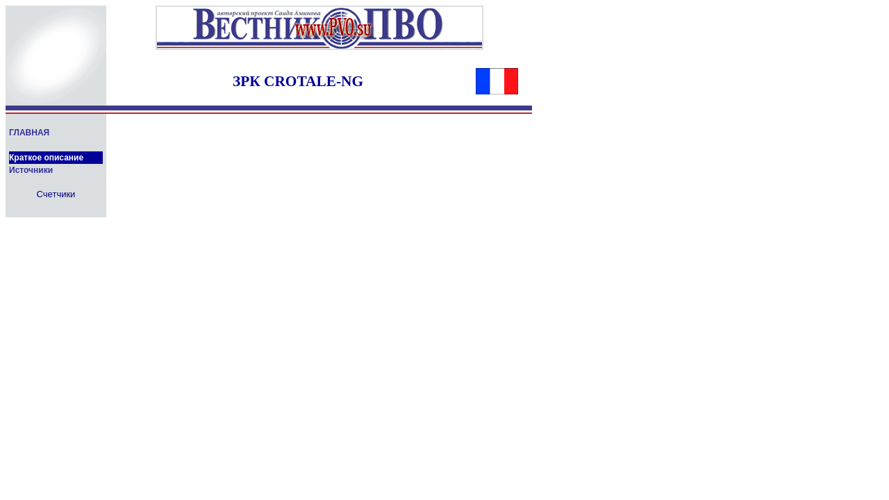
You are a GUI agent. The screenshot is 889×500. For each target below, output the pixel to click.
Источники (31, 170)
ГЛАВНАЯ (29, 133)
